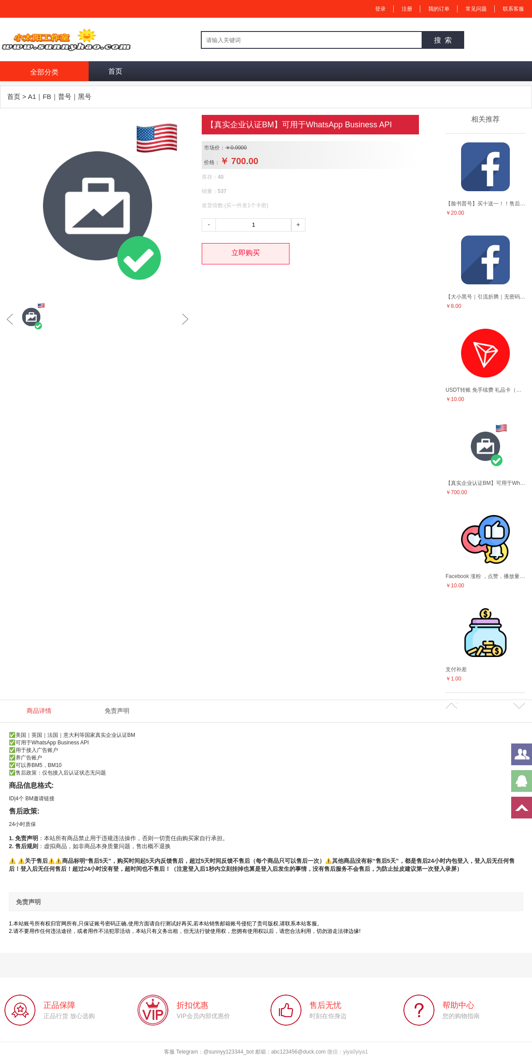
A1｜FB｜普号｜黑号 (59, 96)
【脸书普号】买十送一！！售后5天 (485, 204)
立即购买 (245, 252)
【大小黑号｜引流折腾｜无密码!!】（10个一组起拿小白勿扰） (485, 297)
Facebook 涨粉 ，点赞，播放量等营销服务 (485, 576)
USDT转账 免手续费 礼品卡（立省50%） (485, 390)
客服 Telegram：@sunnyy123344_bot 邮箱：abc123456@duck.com (245, 1052)
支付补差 (456, 669)
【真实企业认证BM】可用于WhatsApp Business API (485, 483)
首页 (115, 71)
